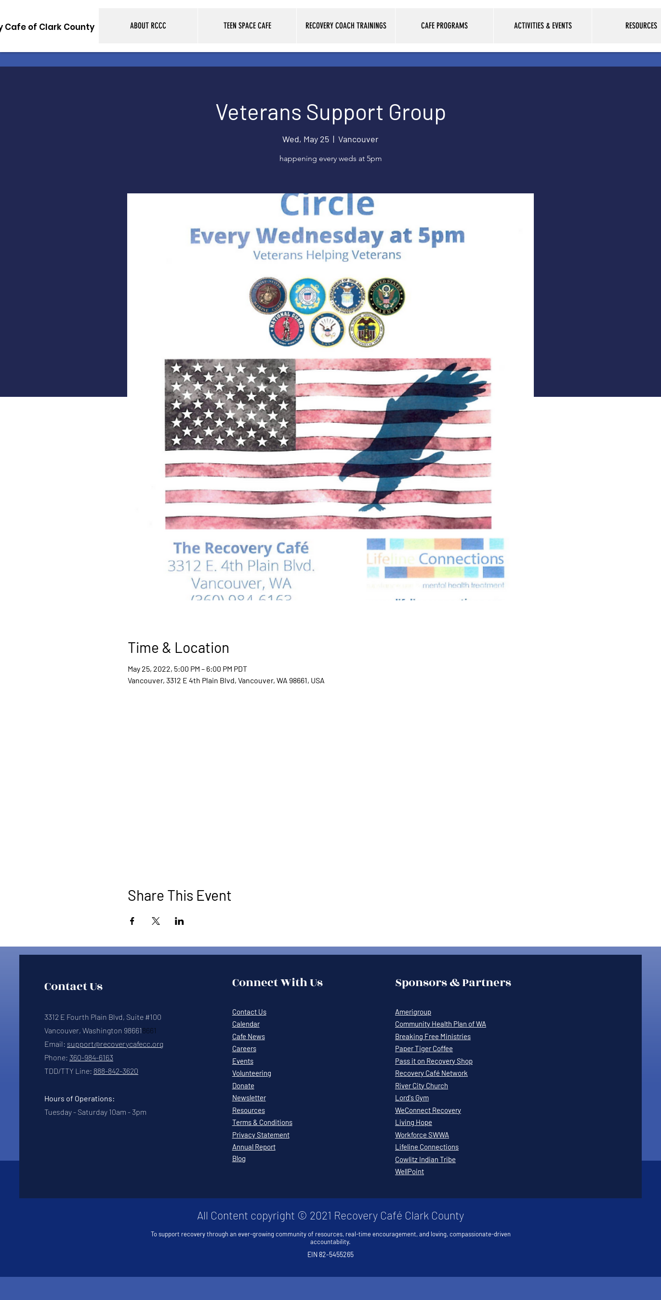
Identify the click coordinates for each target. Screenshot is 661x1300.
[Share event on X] (155, 921)
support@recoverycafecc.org (115, 1043)
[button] (148, 25)
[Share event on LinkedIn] (179, 921)
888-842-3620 (115, 1070)
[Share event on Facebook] (132, 921)
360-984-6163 (91, 1057)
